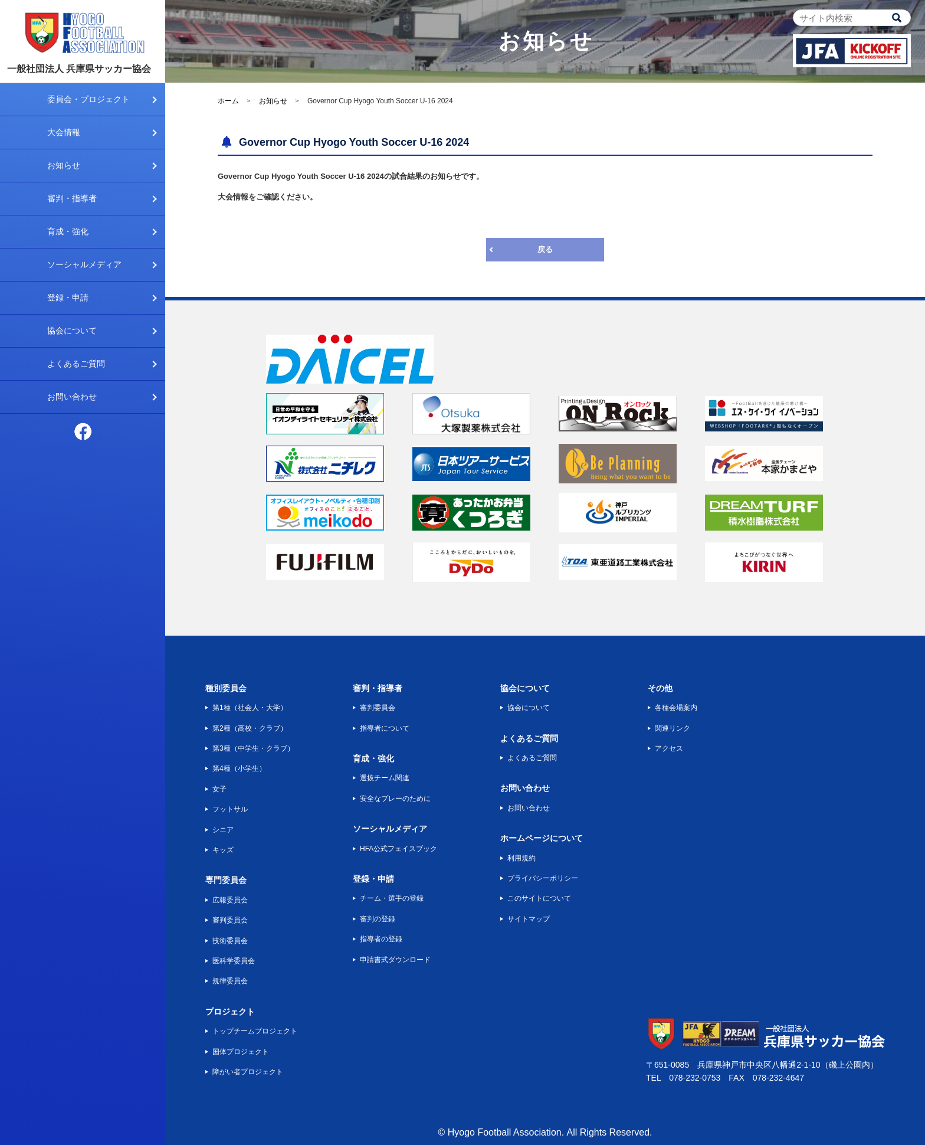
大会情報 (63, 132)
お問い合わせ (72, 396)
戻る (545, 249)
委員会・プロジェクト (88, 99)
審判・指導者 (72, 198)
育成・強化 (67, 231)
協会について (72, 330)
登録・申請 (67, 297)
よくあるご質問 (76, 363)
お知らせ (63, 165)
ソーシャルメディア (84, 264)
